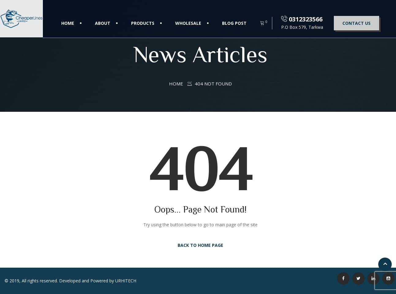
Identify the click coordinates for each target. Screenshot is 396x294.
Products (142, 23)
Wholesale (188, 23)
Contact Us (356, 23)
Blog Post (234, 23)
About (102, 23)
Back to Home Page (200, 245)
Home (67, 23)
